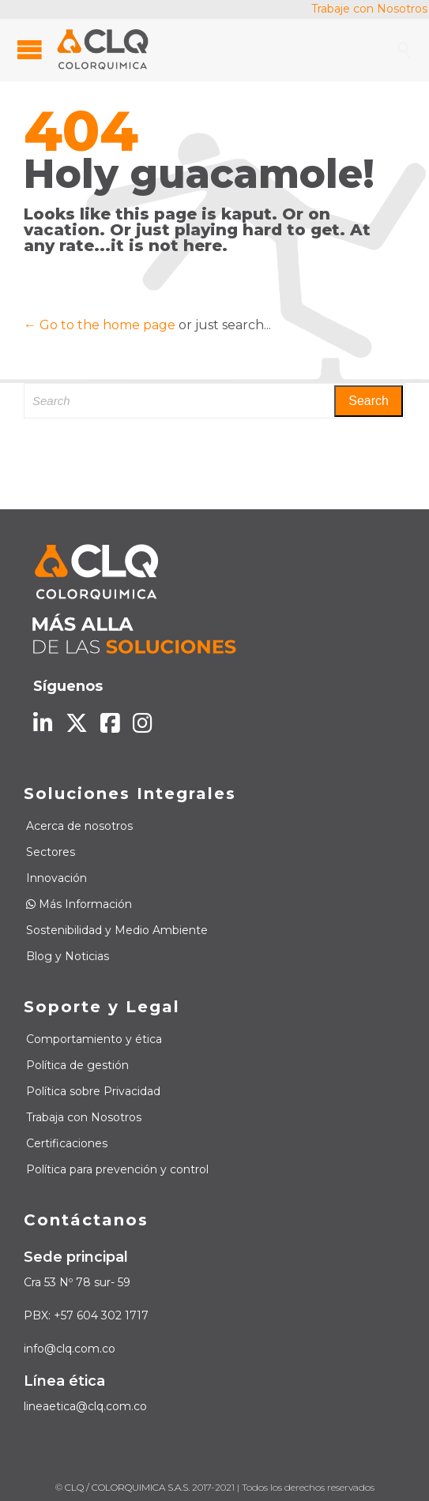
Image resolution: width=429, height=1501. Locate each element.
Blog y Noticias (67, 956)
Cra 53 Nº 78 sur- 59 (77, 1282)
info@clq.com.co (69, 1349)
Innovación (56, 878)
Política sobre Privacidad (93, 1091)
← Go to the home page (99, 324)
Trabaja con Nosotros (83, 1117)
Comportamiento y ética (94, 1039)
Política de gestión (77, 1065)
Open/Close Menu (29, 49)
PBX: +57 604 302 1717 (86, 1315)
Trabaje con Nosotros (369, 9)
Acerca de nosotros (79, 826)
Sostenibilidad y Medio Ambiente (117, 930)
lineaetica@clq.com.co (85, 1406)
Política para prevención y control (117, 1169)
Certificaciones (66, 1143)
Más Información (79, 904)
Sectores (50, 852)
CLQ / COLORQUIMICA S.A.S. (127, 1487)
